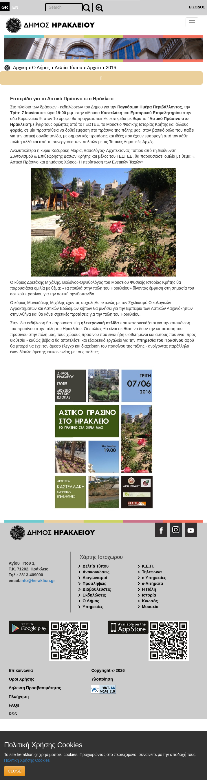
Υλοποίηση (102, 679)
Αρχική (20, 67)
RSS (13, 714)
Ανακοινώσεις (96, 572)
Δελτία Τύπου (68, 67)
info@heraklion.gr (37, 580)
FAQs (14, 705)
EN (15, 7)
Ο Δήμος (41, 67)
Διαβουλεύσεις (97, 589)
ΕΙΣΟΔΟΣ (197, 7)
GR (4, 7)
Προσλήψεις (94, 583)
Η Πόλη (149, 589)
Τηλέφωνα (152, 572)
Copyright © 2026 (107, 670)
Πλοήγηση (19, 696)
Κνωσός (150, 601)
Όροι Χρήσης (21, 679)
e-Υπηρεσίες (154, 577)
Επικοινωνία (21, 670)
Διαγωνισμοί (95, 577)
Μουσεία (150, 606)
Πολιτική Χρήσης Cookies (27, 760)
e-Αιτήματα (152, 583)
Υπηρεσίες (93, 606)
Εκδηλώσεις (94, 595)
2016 (111, 67)
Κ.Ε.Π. (148, 566)
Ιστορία (149, 595)
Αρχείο (94, 67)
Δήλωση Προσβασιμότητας (35, 688)
